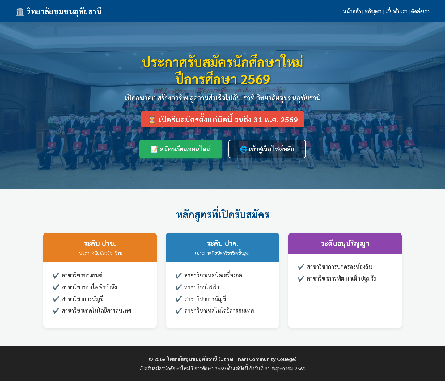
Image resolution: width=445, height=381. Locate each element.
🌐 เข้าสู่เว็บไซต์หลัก (267, 149)
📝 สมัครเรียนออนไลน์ (181, 149)
